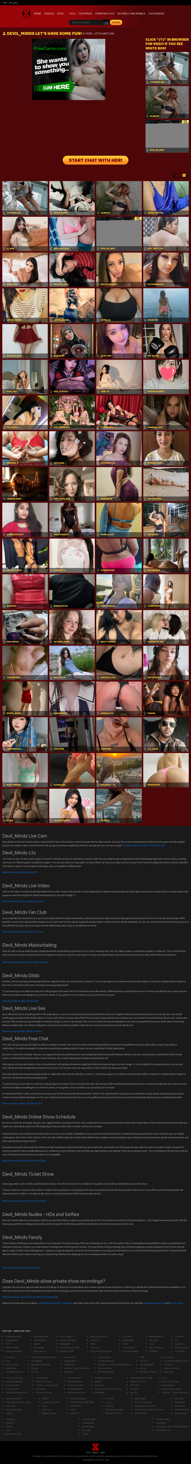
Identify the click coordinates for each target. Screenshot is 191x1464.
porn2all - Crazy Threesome (77, 1368)
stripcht (9, 1413)
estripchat (10, 1419)
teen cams (10, 1406)
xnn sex (34, 1372)
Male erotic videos (98, 1336)
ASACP (95, 1452)
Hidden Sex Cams (68, 1340)
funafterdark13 (168, 1385)
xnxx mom (99, 1385)
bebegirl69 (65, 1344)
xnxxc (108, 1402)
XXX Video (41, 1389)
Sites (60, 13)
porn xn (133, 1392)
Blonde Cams (88, 1426)
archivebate (44, 1303)
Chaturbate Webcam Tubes (43, 1357)
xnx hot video (129, 1347)
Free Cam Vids (12, 1385)
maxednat (10, 1357)
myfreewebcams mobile (141, 1378)
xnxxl (8, 1430)
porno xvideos (66, 1336)
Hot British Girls (182, 1409)
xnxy (151, 1344)
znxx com (127, 1336)
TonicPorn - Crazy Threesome (175, 1392)
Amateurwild (70, 1361)
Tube (4, 2)
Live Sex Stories (156, 1347)
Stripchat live (104, 13)
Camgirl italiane (163, 1419)
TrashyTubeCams (13, 1336)
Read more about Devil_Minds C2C (20, 872)
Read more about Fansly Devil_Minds (21, 1267)
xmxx (8, 1361)
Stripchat (160, 1303)
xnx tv (125, 1344)
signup (116, 22)
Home (37, 13)
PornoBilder (36, 1361)
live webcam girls (13, 1409)
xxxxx (44, 1406)
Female (49, 13)
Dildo (20, 1001)
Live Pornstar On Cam (69, 1347)
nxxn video (180, 1351)
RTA (88, 1452)
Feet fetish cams (163, 1430)
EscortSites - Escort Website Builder (172, 1426)
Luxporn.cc (180, 1344)
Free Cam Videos (130, 1351)
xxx (176, 1340)
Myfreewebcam (156, 1336)
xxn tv (73, 1409)
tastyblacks (39, 1347)
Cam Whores (42, 1378)
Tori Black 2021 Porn (104, 1378)
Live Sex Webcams (14, 1351)
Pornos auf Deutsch (114, 1409)
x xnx (163, 1378)
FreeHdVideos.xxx (106, 1361)
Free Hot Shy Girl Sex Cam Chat (149, 1409)
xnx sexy (109, 1406)
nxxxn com (47, 1409)
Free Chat (22, 1103)
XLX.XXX (134, 1389)
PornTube (179, 1336)
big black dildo (104, 1357)
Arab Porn (94, 1340)
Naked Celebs (12, 1347)
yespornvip (180, 1406)
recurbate (56, 1303)
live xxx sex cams (14, 1434)
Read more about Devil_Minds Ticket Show (24, 1200)
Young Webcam (147, 1364)
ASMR (142, 1357)
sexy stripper (181, 1413)
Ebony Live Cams (44, 1381)
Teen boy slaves (171, 1368)
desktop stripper (49, 1413)
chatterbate (69, 1364)
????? (8, 1344)
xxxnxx (85, 1434)
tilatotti (98, 1381)
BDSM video (140, 1398)
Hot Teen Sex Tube (143, 1402)
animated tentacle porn (16, 1392)
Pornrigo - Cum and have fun (108, 1389)
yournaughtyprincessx (145, 1406)
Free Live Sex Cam (14, 1378)
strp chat (144, 1361)
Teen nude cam (105, 1368)
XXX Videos (180, 1402)
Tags (72, 13)
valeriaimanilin (40, 1340)
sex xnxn (168, 1364)
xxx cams (179, 1398)
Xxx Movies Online (148, 1372)
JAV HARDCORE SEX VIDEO (82, 1402)
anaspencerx (12, 1340)
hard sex (74, 1413)
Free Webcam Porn (14, 1372)
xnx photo (154, 1340)
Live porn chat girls (170, 1381)
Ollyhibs (45, 1398)
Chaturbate (156, 13)
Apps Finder (11, 1368)
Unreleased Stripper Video (176, 1361)
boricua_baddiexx (14, 1381)
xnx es (143, 1368)
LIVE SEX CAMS (66, 1351)
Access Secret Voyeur (171, 1389)
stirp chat (86, 1430)
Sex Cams (94, 1347)
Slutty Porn (69, 1372)
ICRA (102, 1452)
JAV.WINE (153, 1351)
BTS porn (134, 1385)
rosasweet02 (88, 1423)
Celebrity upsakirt (78, 1398)
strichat (9, 1426)
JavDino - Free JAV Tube (47, 1385)
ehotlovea (99, 1392)
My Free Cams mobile (131, 13)
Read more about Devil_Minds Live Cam (145, 845)
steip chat (168, 1372)
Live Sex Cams (12, 1364)
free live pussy (74, 1378)
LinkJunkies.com (41, 1336)
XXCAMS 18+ (75, 1406)
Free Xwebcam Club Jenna (18, 1402)
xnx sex (34, 1368)
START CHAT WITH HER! (95, 160)
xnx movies (169, 1357)
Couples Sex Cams (50, 1402)
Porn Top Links (89, 1419)
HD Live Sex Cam (44, 1392)
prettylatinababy (74, 1389)
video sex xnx (40, 1351)
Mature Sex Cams (113, 1413)
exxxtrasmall (128, 1340)
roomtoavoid (70, 1357)
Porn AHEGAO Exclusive (101, 1351)
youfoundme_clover (76, 1392)
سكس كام (13, 2)
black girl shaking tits (40, 1364)
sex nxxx (109, 1398)
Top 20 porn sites (106, 1372)
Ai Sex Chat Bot (13, 1389)
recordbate (67, 1303)
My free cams (176, 1303)
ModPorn (10, 1423)
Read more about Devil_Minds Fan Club (22, 931)
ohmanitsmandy (74, 1381)
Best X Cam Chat (137, 1381)
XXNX (92, 1344)
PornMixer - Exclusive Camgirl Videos (115, 1364)
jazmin (37, 1344)
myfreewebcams (13, 1398)
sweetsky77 (161, 1423)
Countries (85, 13)
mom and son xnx (75, 1385)
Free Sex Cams (182, 1347)
